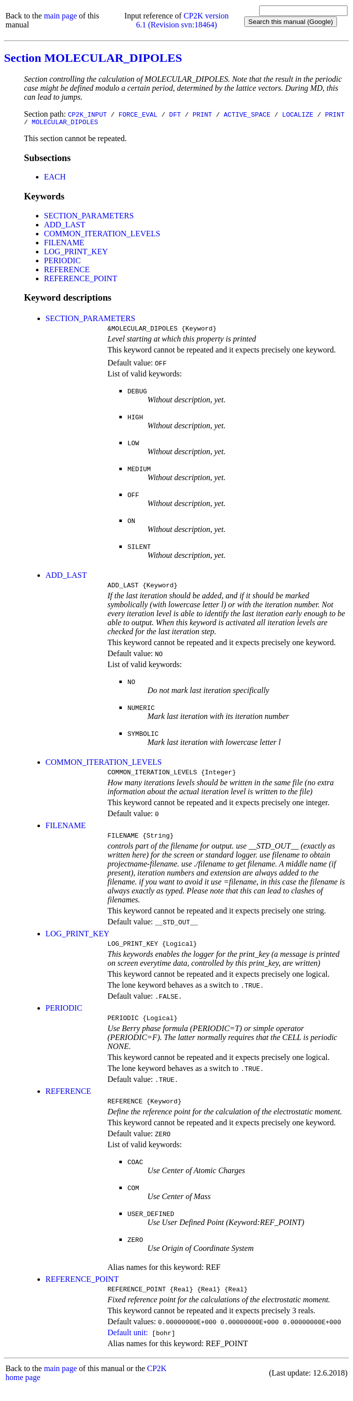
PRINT (202, 114)
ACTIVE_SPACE (247, 114)
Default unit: (127, 1346)
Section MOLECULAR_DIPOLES (93, 57)
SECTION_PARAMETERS (89, 217)
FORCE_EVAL (137, 114)
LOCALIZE (297, 114)
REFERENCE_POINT (80, 280)
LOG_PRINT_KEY (76, 253)
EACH (55, 178)
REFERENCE (67, 271)
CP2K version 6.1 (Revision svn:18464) (182, 20)
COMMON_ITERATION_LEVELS (102, 235)
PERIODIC (62, 262)
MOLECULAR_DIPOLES (65, 123)
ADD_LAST (64, 226)
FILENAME (64, 244)
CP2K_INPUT (87, 114)
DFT (175, 114)
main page (60, 15)
